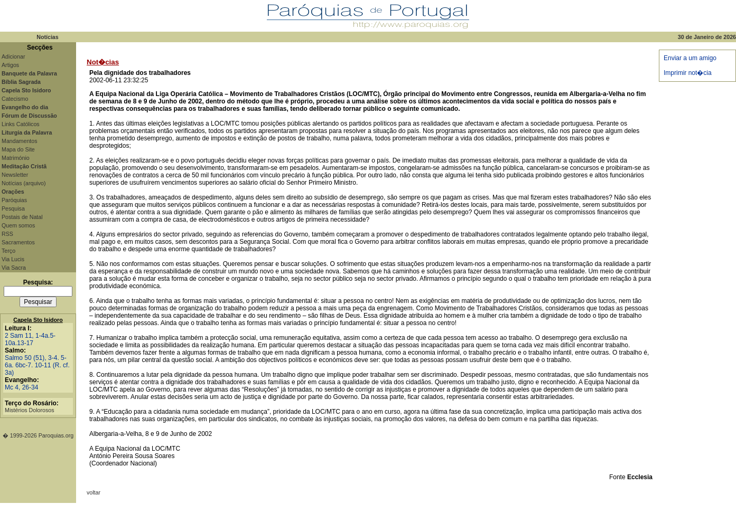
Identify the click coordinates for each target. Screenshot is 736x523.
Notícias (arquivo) (24, 183)
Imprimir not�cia (688, 73)
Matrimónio (16, 158)
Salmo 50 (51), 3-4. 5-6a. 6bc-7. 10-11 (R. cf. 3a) (37, 365)
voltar (93, 492)
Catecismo (15, 99)
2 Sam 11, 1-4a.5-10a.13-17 (30, 339)
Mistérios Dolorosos (29, 410)
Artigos (10, 65)
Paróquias (14, 200)
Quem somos (18, 225)
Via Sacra (14, 267)
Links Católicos (21, 124)
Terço (8, 251)
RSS (7, 234)
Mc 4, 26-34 (21, 387)
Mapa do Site (18, 149)
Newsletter (15, 175)
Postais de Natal (22, 217)
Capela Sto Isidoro (38, 320)
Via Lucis (13, 259)
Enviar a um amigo (690, 58)
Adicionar (13, 56)
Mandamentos (20, 141)
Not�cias (103, 62)
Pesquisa (13, 208)
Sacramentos (18, 242)
